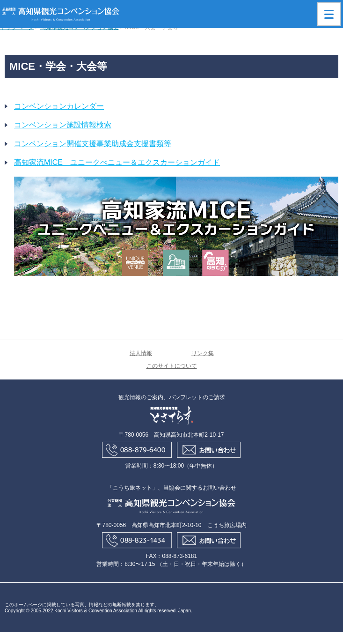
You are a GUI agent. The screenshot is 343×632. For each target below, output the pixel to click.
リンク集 (202, 353)
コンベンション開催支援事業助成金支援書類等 (92, 144)
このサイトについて (171, 366)
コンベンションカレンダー (59, 106)
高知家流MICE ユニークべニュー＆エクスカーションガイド (117, 162)
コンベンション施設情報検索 (62, 125)
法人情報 (141, 353)
